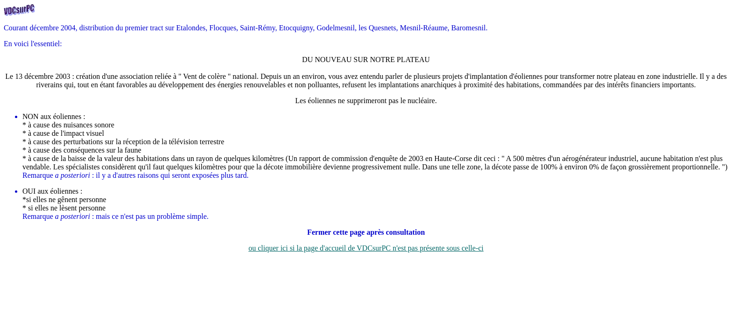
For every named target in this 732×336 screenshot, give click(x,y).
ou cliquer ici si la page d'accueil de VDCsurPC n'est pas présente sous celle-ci (366, 248)
